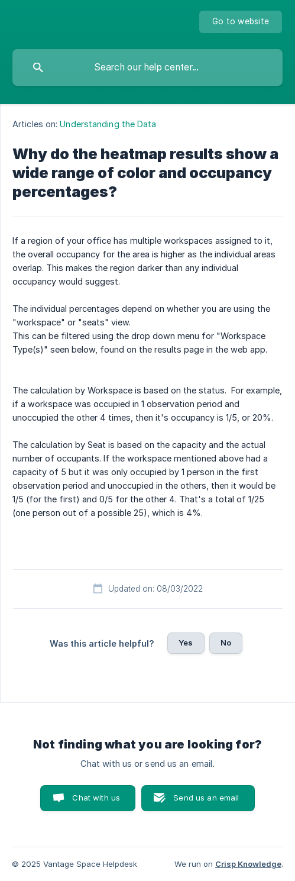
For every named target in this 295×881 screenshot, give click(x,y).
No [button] (226, 642)
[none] (240, 22)
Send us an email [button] (206, 797)
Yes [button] (186, 642)
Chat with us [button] (96, 797)
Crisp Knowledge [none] (248, 864)
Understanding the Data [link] (108, 124)
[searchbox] (147, 67)
